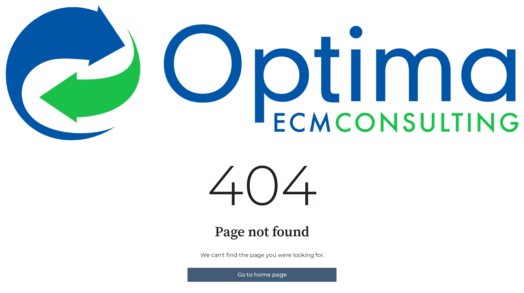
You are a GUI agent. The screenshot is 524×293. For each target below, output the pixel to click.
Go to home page (262, 274)
